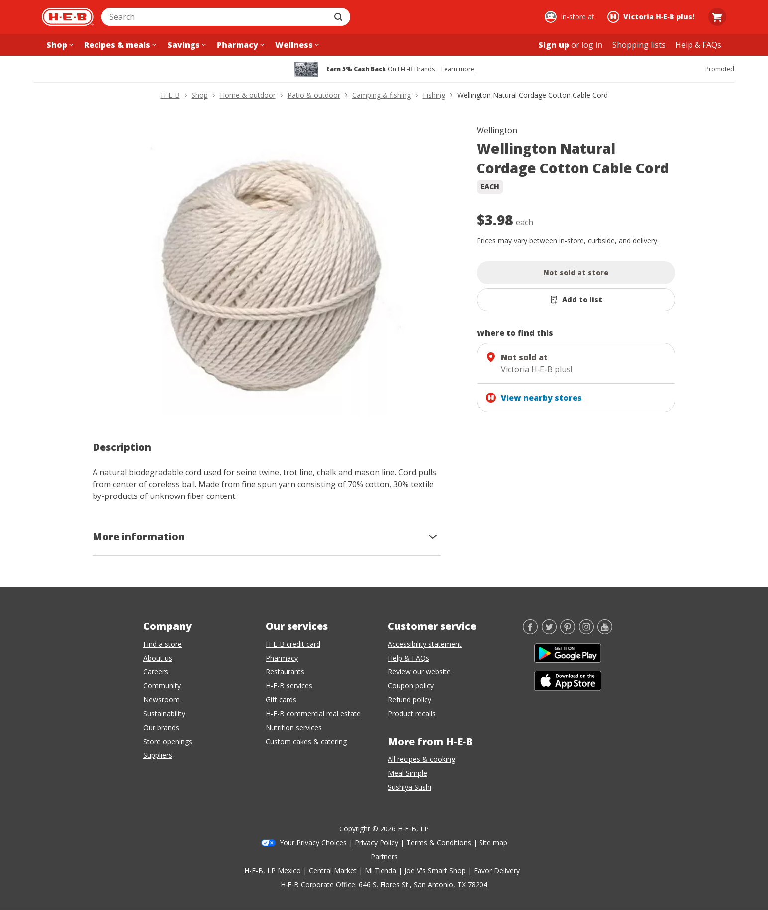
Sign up (553, 44)
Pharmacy (282, 657)
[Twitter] (549, 631)
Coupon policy (411, 685)
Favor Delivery (497, 870)
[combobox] (214, 17)
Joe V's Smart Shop (435, 870)
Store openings (167, 741)
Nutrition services (294, 727)
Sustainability (164, 713)
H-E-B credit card (293, 644)
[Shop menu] (59, 44)
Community (162, 685)
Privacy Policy (376, 842)
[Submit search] (339, 17)
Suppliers (157, 755)
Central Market (333, 870)
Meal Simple (407, 773)
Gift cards (281, 699)
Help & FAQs (408, 657)
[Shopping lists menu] (639, 45)
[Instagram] (586, 631)
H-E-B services (289, 685)
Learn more (457, 69)
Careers (155, 671)
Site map (493, 842)
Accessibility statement (425, 644)
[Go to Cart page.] (717, 17)
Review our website (419, 671)
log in (591, 44)
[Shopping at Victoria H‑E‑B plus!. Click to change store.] (652, 17)
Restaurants (285, 671)
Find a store (162, 644)
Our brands (161, 727)
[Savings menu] (185, 44)
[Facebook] (530, 631)
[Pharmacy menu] (239, 44)
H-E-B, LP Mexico (272, 870)
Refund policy (409, 699)
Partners (384, 856)
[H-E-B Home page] (68, 17)
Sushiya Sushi (409, 787)
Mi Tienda (380, 870)
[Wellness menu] (296, 44)
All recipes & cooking (421, 759)
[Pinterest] (567, 631)
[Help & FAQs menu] (698, 45)
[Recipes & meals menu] (119, 44)
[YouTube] (604, 631)
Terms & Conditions (438, 842)
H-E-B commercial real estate (313, 713)
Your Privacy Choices (313, 842)
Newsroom (161, 699)
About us (157, 657)
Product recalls (412, 713)
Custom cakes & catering (306, 741)
